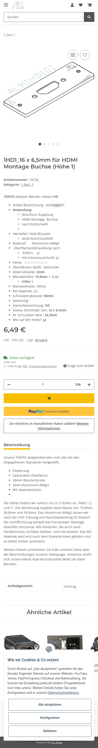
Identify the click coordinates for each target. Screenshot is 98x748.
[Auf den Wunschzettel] (85, 55)
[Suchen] (44, 17)
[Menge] (43, 384)
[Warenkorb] (89, 5)
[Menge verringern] (9, 384)
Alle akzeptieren (49, 704)
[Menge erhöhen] (89, 384)
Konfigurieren (49, 718)
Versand (41, 340)
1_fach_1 (27, 184)
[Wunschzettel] (80, 5)
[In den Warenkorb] (49, 398)
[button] (72, 5)
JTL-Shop (56, 742)
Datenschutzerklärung (63, 693)
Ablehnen (50, 731)
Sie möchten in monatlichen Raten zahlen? (49, 425)
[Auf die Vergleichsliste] (73, 55)
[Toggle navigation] (6, 3)
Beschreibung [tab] (17, 445)
